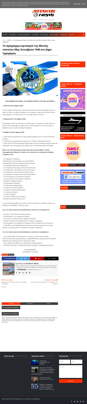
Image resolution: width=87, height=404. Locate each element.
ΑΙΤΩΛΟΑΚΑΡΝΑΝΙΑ (24, 34)
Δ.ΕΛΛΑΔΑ (35, 34)
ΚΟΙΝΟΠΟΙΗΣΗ (9, 258)
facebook (30, 303)
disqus (48, 303)
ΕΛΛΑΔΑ (71, 34)
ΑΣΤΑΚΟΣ (12, 34)
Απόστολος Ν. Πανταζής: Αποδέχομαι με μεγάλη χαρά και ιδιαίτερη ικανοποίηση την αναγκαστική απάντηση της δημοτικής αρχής (42, 371)
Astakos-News (5, 399)
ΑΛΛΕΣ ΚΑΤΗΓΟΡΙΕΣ (17, 39)
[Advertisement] (33, 296)
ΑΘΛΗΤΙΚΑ (63, 34)
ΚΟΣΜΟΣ (5, 39)
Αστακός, (31, 57)
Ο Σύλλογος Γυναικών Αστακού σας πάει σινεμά (46, 378)
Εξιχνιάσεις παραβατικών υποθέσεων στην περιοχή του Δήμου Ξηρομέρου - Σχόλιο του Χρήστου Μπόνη (47, 387)
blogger (11, 303)
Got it (83, 4)
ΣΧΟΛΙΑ (81, 165)
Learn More (77, 4)
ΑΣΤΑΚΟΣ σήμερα (72, 197)
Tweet (24, 258)
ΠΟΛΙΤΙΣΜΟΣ (54, 34)
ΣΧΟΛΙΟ (52, 258)
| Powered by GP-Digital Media (32, 399)
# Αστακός (11, 254)
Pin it (38, 258)
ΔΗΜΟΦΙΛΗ (72, 165)
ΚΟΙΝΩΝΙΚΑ (44, 34)
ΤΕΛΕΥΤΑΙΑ (64, 165)
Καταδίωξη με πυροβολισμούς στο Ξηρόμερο (45, 362)
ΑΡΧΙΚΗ (5, 34)
